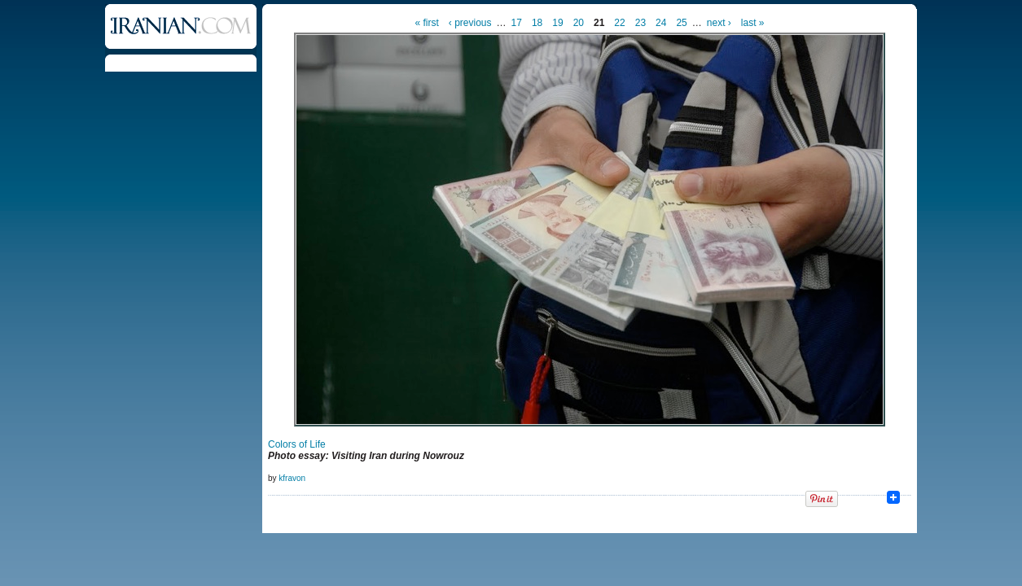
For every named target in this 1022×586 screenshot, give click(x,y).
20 (578, 22)
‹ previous (470, 22)
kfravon (292, 478)
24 (661, 22)
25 (681, 22)
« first (427, 22)
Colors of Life (297, 444)
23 (640, 22)
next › (719, 22)
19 (557, 22)
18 (537, 22)
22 (619, 22)
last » (753, 22)
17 (516, 22)
